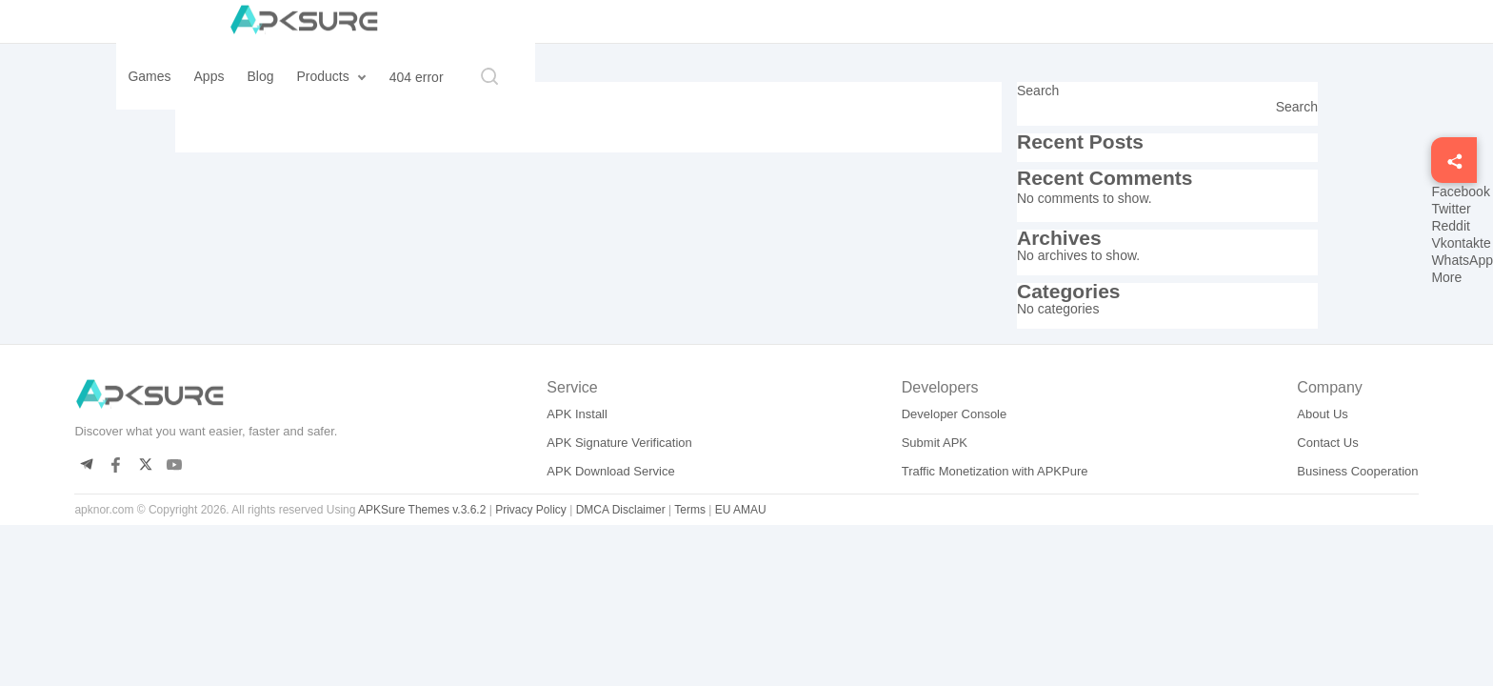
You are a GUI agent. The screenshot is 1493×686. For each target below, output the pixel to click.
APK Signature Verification (619, 442)
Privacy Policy (531, 509)
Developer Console (954, 414)
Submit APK (934, 442)
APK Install (577, 414)
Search (1038, 90)
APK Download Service (610, 471)
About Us (1322, 414)
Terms (690, 509)
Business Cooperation (1357, 471)
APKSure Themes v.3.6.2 (422, 509)
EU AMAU (740, 509)
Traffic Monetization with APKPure (995, 471)
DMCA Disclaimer (621, 509)
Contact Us (1327, 442)
